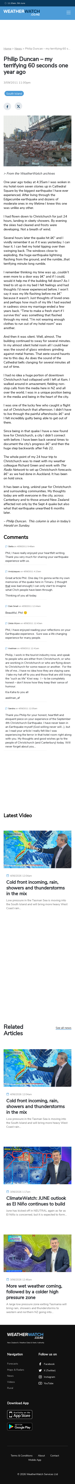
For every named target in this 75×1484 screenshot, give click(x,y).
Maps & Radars (15, 1369)
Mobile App (34, 1460)
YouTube (45, 1383)
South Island (14, 94)
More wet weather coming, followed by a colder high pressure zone (34, 1291)
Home (7, 49)
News (18, 49)
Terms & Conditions (22, 1455)
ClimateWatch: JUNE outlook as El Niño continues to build (36, 1201)
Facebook (46, 1364)
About (41, 1455)
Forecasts (12, 1363)
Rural (10, 1388)
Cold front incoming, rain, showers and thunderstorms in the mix (35, 888)
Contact (54, 1455)
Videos (11, 1382)
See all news (63, 1028)
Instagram (46, 1377)
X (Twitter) (46, 1370)
